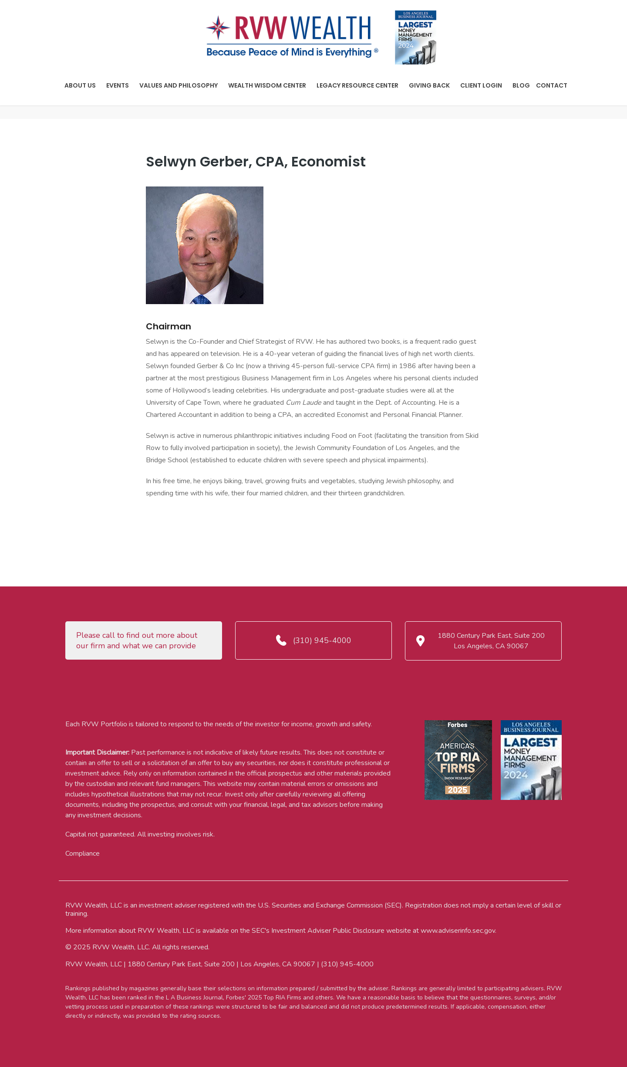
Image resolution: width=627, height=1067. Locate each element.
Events (117, 85)
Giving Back (429, 85)
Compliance (82, 853)
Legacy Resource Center (357, 85)
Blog (521, 85)
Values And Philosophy (178, 85)
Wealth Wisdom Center (267, 85)
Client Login (481, 85)
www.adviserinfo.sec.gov (458, 930)
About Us (80, 85)
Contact (551, 85)
